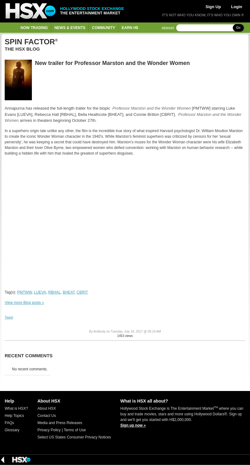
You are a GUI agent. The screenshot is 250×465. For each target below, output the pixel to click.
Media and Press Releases (60, 423)
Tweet (9, 317)
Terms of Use (75, 430)
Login (236, 6)
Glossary (12, 430)
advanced (168, 27)
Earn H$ (130, 28)
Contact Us (47, 415)
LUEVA (40, 292)
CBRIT (82, 292)
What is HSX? (16, 408)
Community (103, 28)
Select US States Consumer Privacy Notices (74, 437)
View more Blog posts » (24, 302)
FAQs (9, 423)
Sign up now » (133, 425)
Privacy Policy (49, 430)
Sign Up (213, 6)
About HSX (47, 408)
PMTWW (24, 292)
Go (238, 27)
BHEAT (69, 292)
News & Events (69, 28)
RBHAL (54, 292)
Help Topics (14, 415)
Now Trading (34, 28)
